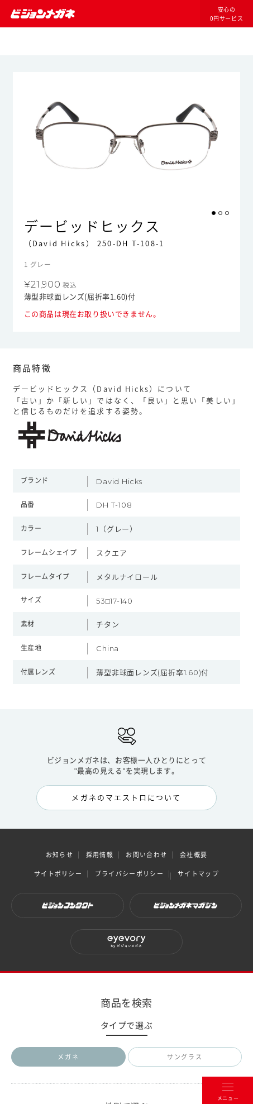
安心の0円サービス (227, 14)
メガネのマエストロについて (126, 797)
